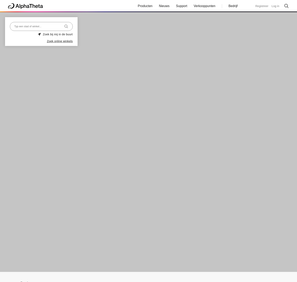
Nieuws (164, 6)
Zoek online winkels (60, 41)
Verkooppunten (204, 6)
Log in (275, 6)
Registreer (261, 6)
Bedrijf (233, 6)
